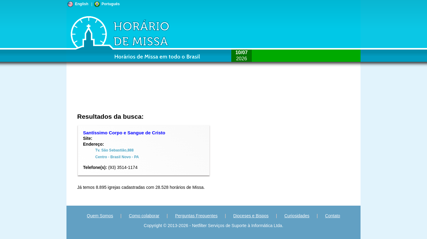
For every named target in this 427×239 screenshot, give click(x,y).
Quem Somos (100, 215)
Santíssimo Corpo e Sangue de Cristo (124, 132)
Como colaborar (144, 215)
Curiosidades (296, 215)
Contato (332, 215)
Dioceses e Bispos (251, 215)
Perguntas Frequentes (196, 215)
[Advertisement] (172, 93)
